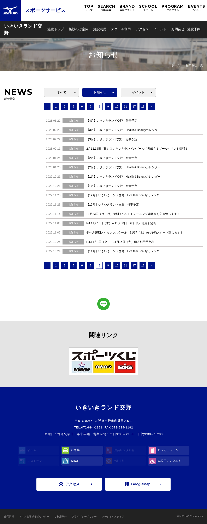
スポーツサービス (45, 10)
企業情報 (9, 516)
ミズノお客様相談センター (34, 516)
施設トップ (55, 29)
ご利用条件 (60, 516)
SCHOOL (148, 8)
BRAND (127, 8)
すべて (61, 92)
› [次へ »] (151, 106)
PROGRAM (173, 8)
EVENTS (196, 8)
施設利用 (99, 29)
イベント (160, 29)
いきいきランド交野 (23, 29)
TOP (88, 8)
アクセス (142, 29)
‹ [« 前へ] (47, 106)
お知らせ (100, 92)
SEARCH (106, 8)
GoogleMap (137, 484)
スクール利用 (121, 29)
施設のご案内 (79, 29)
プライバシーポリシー (84, 516)
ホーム (175, 65)
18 (142, 106)
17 (134, 106)
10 (116, 106)
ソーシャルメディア (113, 516)
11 (125, 106)
